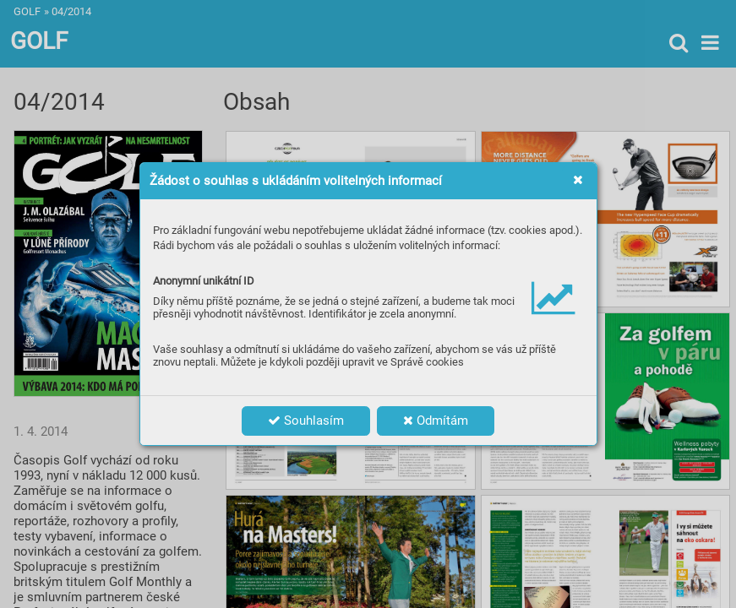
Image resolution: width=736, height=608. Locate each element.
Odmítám (435, 420)
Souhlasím (306, 420)
